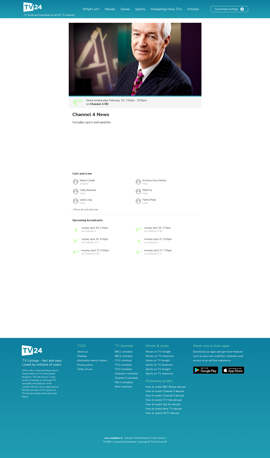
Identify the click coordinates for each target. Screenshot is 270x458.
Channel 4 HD (99, 104)
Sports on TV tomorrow (159, 373)
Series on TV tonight (158, 360)
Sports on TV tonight (158, 369)
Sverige (128, 438)
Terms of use (84, 369)
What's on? (91, 9)
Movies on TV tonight (158, 351)
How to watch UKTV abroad (162, 413)
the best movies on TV (33, 390)
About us (82, 351)
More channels (123, 386)
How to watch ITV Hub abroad (164, 400)
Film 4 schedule (124, 382)
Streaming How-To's (166, 9)
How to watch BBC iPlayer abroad (165, 387)
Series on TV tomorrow (159, 365)
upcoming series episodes (43, 393)
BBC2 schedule (124, 356)
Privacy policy (85, 365)
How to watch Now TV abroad (164, 408)
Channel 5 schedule (126, 378)
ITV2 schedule (123, 365)
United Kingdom (141, 438)
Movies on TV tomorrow (160, 356)
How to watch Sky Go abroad (163, 404)
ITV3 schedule (123, 369)
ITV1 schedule (123, 360)
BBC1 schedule (124, 351)
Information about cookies (92, 360)
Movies (110, 9)
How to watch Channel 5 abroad (165, 395)
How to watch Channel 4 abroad (165, 391)
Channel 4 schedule (126, 373)
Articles (193, 9)
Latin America (159, 438)
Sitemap (82, 356)
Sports (140, 9)
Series (125, 9)
